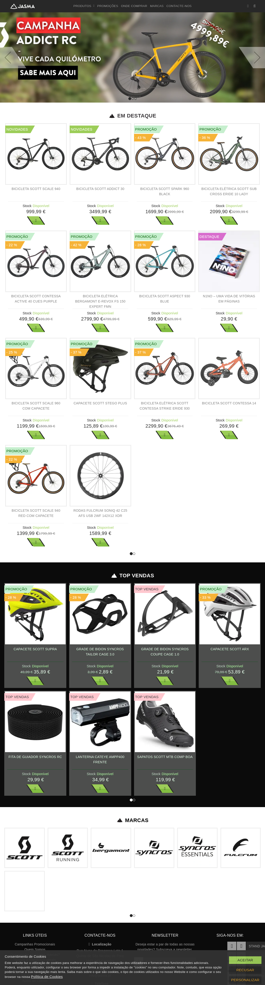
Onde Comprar (134, 6)
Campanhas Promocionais (35, 944)
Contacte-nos (179, 6)
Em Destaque (132, 116)
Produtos (83, 6)
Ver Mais (36, 220)
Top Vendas (132, 576)
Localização (100, 944)
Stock (27, 206)
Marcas (157, 6)
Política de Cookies (47, 977)
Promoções (107, 6)
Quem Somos (34, 949)
